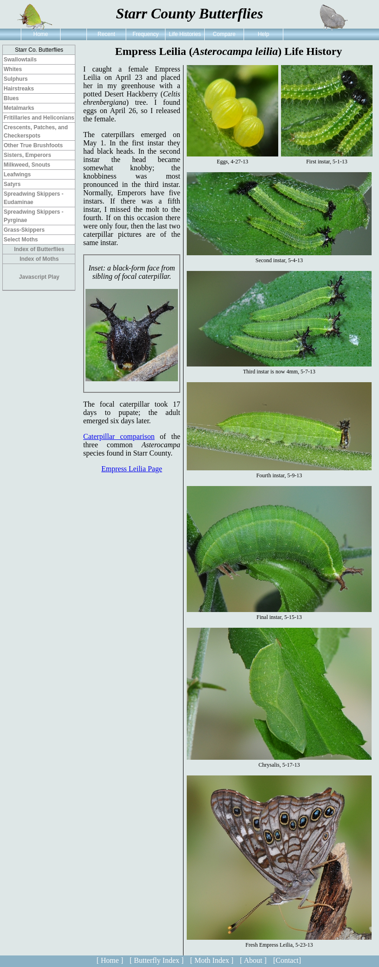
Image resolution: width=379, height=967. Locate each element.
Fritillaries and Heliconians (39, 117)
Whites (13, 69)
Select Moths (21, 239)
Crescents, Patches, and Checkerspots (36, 131)
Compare (224, 34)
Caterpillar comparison (118, 436)
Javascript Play (39, 277)
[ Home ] (110, 960)
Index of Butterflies (39, 249)
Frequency (146, 34)
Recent (106, 34)
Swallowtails (20, 59)
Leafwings (17, 174)
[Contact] (287, 960)
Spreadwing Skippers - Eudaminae (33, 198)
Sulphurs (16, 79)
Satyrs (12, 184)
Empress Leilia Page (131, 469)
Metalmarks (19, 108)
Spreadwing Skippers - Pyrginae (33, 216)
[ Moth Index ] (211, 960)
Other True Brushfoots (33, 145)
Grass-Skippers (24, 230)
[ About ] (253, 960)
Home (40, 34)
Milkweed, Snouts (27, 165)
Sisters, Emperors (27, 155)
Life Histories (185, 34)
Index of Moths (39, 259)
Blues (11, 98)
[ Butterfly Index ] (156, 960)
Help (263, 34)
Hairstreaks (19, 88)
